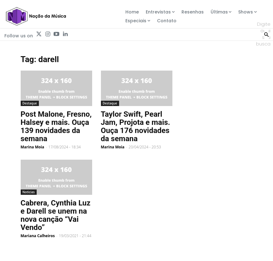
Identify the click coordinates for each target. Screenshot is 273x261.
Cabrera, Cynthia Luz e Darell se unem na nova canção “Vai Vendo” (56, 215)
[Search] (266, 34)
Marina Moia (33, 147)
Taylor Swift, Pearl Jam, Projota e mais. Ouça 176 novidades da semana (135, 126)
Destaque (30, 103)
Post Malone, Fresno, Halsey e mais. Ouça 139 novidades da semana (56, 126)
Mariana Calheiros (38, 235)
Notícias (29, 192)
